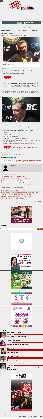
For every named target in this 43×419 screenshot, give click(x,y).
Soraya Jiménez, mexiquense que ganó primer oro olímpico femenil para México (17, 185)
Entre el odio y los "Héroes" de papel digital (18, 344)
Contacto (40, 416)
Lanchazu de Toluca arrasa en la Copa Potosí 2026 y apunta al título (15, 180)
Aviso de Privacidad (22, 416)
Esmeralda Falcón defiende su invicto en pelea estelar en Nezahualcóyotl (16, 196)
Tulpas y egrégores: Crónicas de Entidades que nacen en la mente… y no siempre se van (24, 368)
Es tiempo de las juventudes (15, 360)
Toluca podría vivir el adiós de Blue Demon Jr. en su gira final (13, 176)
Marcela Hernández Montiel (15, 364)
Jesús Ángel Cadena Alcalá (15, 356)
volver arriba (37, 201)
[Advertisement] (21, 15)
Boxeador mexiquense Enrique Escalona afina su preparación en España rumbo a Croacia (19, 192)
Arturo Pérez (23, 35)
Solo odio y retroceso (13, 352)
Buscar (40, 229)
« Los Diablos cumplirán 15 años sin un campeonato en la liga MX (26, 160)
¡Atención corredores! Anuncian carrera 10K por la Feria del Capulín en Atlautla (17, 178)
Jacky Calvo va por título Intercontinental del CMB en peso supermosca (16, 194)
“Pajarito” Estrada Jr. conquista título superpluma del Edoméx (13, 183)
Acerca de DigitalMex (32, 416)
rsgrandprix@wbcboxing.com (18, 143)
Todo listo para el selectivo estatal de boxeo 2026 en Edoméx (13, 198)
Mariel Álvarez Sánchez (14, 340)
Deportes (9, 25)
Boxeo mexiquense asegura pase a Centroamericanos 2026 (13, 190)
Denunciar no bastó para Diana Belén (17, 336)
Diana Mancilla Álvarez (14, 333)
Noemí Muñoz (11, 348)
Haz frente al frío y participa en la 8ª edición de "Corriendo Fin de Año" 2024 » (20, 162)
